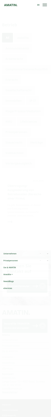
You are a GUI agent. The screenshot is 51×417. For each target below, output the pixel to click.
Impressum (6, 401)
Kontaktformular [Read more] (19, 282)
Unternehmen (10, 336)
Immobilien (13, 101)
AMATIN (23, 38)
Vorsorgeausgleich (18, 163)
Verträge (36, 142)
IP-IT (33, 101)
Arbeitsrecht (14, 59)
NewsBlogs (8, 359)
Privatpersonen (16, 132)
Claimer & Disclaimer (10, 406)
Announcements (17, 48)
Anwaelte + (8, 353)
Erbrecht (11, 80)
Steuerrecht (13, 142)
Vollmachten (14, 153)
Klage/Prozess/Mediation (23, 111)
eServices (7, 364)
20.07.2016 (38, 180)
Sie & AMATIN (10, 347)
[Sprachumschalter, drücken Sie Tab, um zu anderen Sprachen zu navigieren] (38, 5)
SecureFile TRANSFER (17, 322)
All (7, 38)
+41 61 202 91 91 (11, 381)
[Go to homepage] (10, 5)
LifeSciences (28, 121)
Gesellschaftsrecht (18, 90)
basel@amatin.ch (12, 384)
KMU (8, 121)
